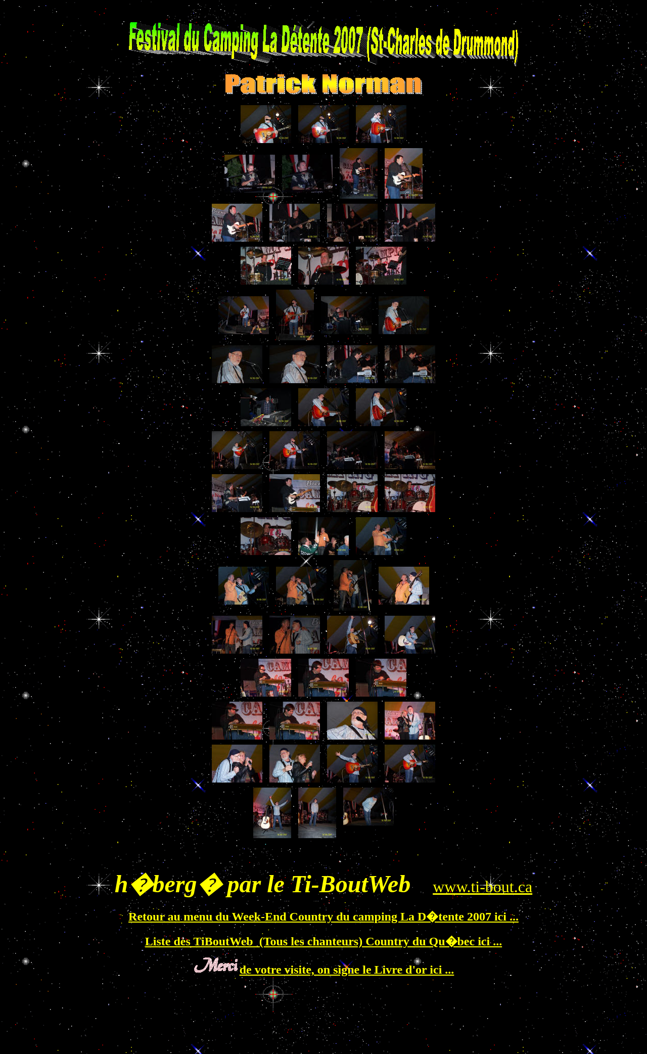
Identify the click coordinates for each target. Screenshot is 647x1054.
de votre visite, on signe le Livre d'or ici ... (347, 969)
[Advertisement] (326, 852)
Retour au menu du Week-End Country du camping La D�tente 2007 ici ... (323, 916)
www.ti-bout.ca (482, 887)
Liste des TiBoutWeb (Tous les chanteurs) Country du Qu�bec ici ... (323, 941)
